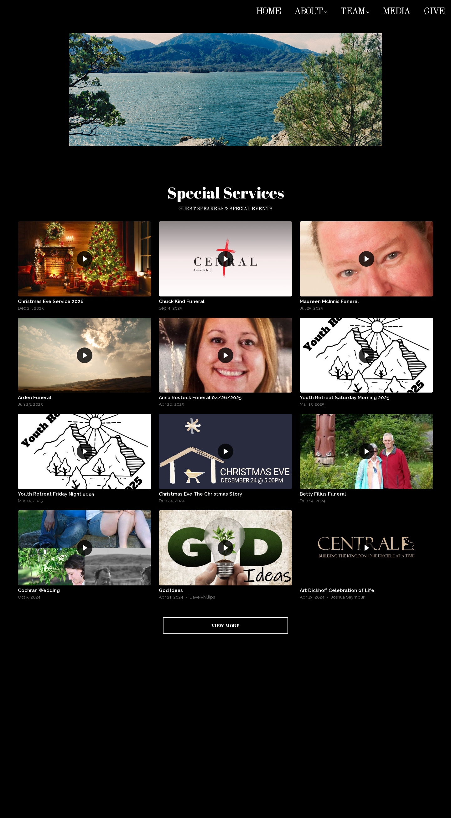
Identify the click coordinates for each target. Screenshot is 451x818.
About (310, 11)
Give (434, 11)
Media (396, 11)
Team (354, 11)
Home (268, 11)
